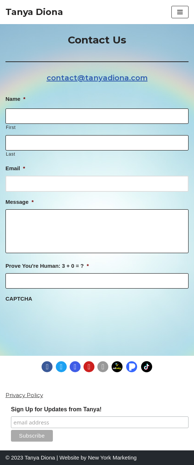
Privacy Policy (24, 395)
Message (19, 202)
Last (10, 154)
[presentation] (60, 320)
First (11, 127)
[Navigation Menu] (180, 12)
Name (15, 99)
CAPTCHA (18, 299)
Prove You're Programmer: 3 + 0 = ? (47, 266)
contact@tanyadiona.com (97, 77)
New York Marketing (112, 457)
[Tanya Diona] (34, 12)
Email (15, 168)
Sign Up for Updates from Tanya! (56, 409)
